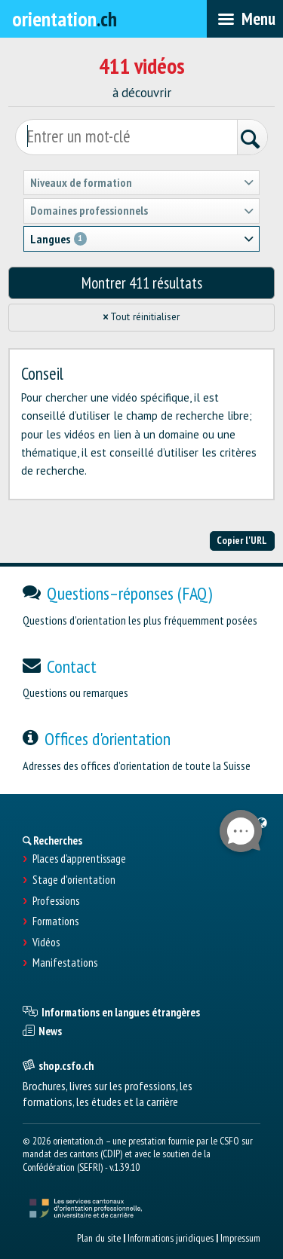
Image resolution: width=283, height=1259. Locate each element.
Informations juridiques (171, 1238)
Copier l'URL (242, 540)
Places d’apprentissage (79, 859)
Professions (55, 901)
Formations (55, 921)
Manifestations (64, 963)
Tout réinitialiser (141, 316)
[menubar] (245, 19)
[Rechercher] (252, 139)
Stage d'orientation (73, 880)
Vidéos (46, 942)
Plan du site (99, 1238)
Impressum (240, 1238)
